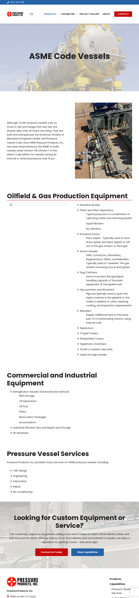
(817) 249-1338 (15, 2)
